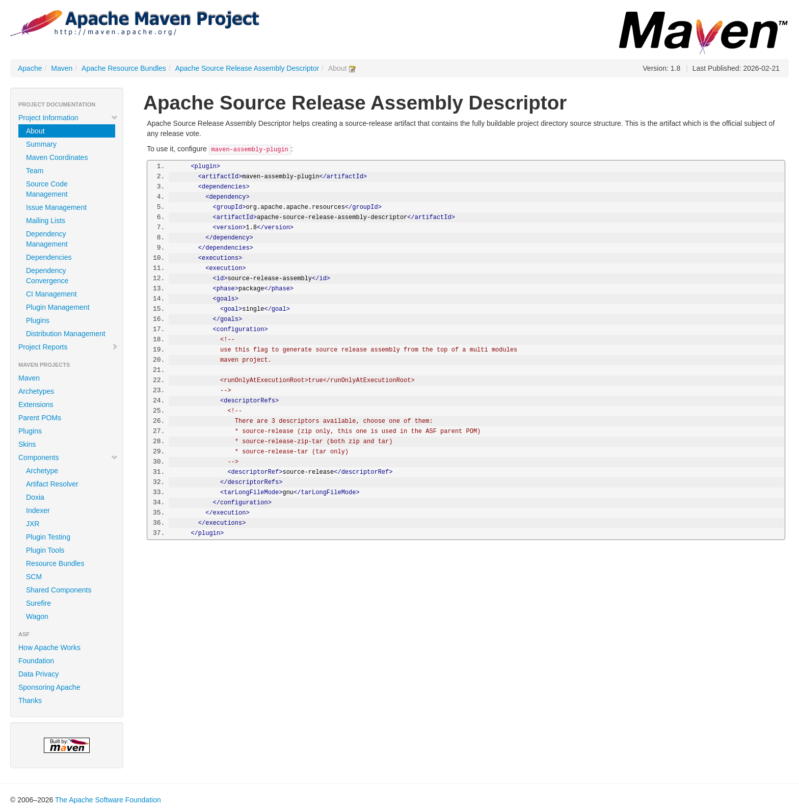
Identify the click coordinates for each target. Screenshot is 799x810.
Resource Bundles (55, 563)
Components (68, 457)
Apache (30, 68)
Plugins (37, 320)
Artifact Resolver (52, 484)
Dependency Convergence (47, 275)
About (35, 131)
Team (34, 171)
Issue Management (56, 207)
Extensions (35, 404)
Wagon (37, 616)
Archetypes (36, 391)
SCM (34, 577)
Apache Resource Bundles (124, 68)
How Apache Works (49, 647)
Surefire (38, 603)
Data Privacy (38, 674)
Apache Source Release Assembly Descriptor (247, 68)
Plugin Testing (48, 537)
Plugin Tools (45, 550)
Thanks (30, 700)
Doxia (35, 497)
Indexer (38, 510)
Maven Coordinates (57, 157)
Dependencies (49, 257)
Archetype (42, 471)
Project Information (68, 118)
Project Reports (68, 347)
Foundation (36, 661)
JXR (32, 524)
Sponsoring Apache (49, 687)
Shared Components (58, 590)
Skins (27, 444)
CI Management (51, 294)
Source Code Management (47, 189)
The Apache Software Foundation (108, 800)
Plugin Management (58, 307)
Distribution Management (65, 334)
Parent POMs (39, 418)
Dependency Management (47, 239)
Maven (61, 68)
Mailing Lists (45, 221)
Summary (41, 144)
